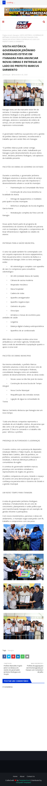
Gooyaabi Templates (23, 782)
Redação (7, 75)
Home (15, 776)
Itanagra (16, 35)
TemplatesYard (24, 780)
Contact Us (31, 776)
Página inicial (7, 35)
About (22, 776)
